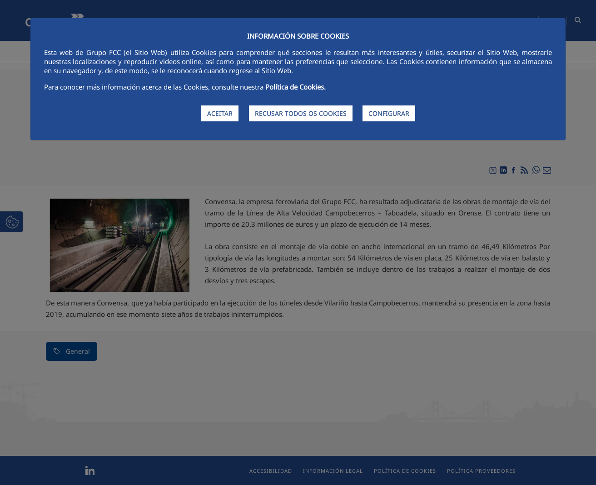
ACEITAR (220, 113)
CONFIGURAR (388, 113)
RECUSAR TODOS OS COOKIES (301, 113)
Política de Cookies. (295, 86)
